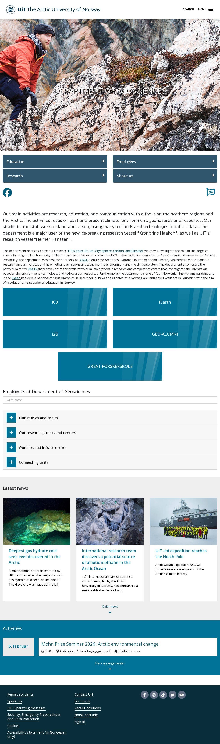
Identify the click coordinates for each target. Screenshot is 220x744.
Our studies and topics (32, 418)
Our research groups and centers (41, 432)
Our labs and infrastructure (36, 447)
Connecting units (27, 462)
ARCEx (33, 269)
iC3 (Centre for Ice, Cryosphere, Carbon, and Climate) (105, 251)
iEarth (16, 278)
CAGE (84, 260)
